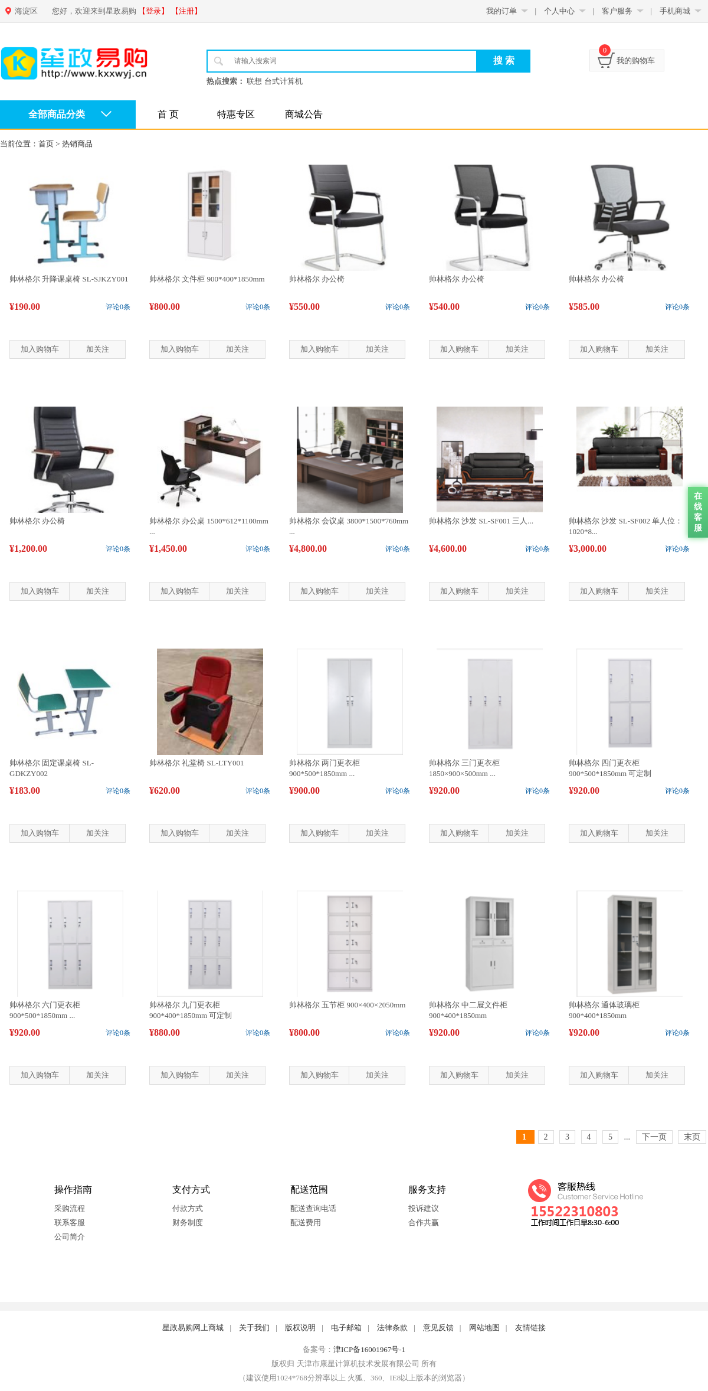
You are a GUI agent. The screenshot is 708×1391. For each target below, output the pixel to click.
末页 (692, 1137)
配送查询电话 (313, 1208)
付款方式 (187, 1208)
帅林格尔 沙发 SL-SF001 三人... (481, 520)
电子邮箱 (346, 1327)
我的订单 (501, 10)
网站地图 (484, 1327)
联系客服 (69, 1222)
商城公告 (304, 114)
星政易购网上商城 (193, 1327)
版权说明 (300, 1327)
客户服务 (617, 10)
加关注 (97, 349)
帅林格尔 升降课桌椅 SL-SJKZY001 (69, 278)
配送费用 (305, 1222)
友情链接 (530, 1327)
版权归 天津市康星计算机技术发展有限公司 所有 (354, 1363)
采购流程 (69, 1208)
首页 (46, 143)
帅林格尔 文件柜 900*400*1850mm (207, 278)
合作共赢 (423, 1222)
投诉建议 (423, 1208)
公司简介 (69, 1236)
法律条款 (392, 1327)
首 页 (168, 114)
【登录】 (153, 10)
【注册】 (186, 10)
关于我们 (254, 1327)
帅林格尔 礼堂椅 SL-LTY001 (196, 762)
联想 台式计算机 (274, 81)
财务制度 (187, 1222)
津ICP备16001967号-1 (369, 1349)
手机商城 (675, 10)
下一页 (654, 1137)
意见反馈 (438, 1327)
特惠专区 (236, 114)
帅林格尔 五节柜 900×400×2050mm (347, 1004)
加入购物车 (40, 349)
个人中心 (559, 10)
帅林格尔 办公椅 (317, 278)
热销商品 (77, 143)
